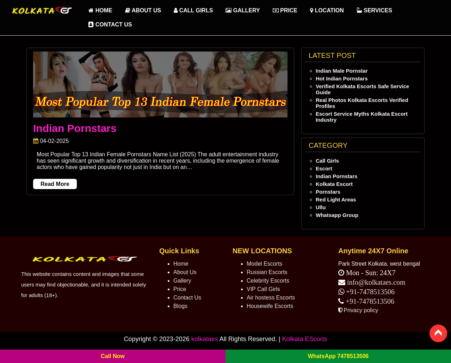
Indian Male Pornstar (342, 71)
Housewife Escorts (270, 306)
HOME (100, 10)
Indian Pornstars (75, 128)
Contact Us (110, 25)
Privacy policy (358, 310)
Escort (324, 168)
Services (374, 10)
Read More (55, 184)
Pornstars (328, 192)
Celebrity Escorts (268, 281)
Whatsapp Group (337, 215)
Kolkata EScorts (304, 339)
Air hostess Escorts (271, 298)
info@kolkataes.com (376, 282)
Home (181, 264)
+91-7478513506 (369, 291)
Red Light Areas (336, 199)
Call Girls (193, 10)
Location (327, 10)
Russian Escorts (267, 272)
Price (285, 10)
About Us (143, 10)
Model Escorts (264, 264)
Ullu (321, 207)
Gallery (243, 10)
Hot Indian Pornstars (342, 78)
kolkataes (204, 339)
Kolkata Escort (334, 184)
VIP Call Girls (263, 289)
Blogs (180, 306)
